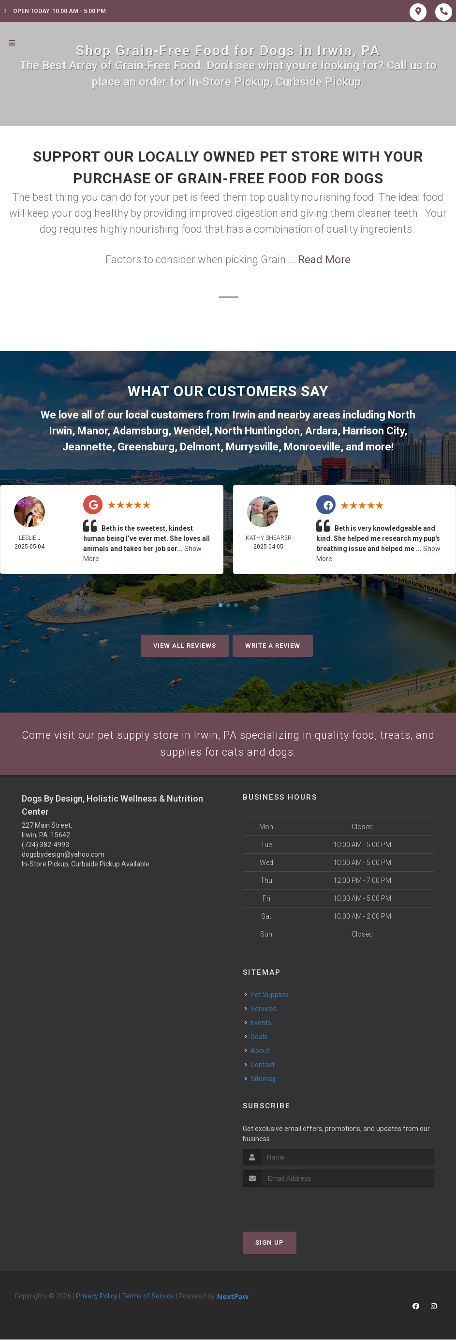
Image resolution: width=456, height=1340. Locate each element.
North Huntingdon (257, 431)
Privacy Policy (97, 1296)
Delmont (200, 447)
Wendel (191, 431)
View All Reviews (184, 645)
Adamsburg (140, 431)
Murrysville (252, 447)
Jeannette (87, 447)
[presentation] (294, 1205)
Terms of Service (148, 1296)
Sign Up (269, 1243)
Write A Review (272, 645)
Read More (324, 259)
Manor (92, 431)
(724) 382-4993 (45, 845)
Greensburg (146, 447)
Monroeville (312, 447)
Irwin (243, 415)
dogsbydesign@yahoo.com (63, 855)
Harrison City (373, 431)
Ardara (321, 431)
